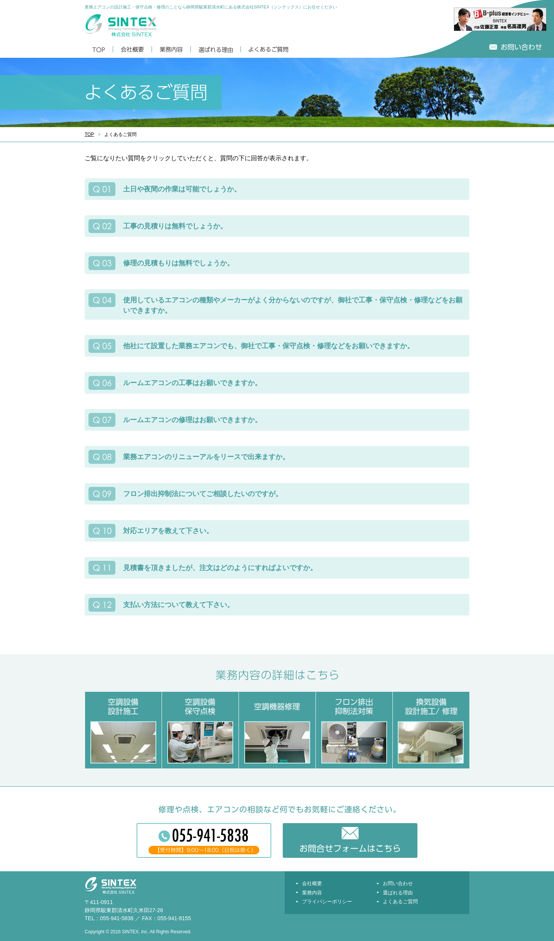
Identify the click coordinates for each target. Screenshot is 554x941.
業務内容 (312, 893)
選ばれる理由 (398, 893)
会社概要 (312, 883)
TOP (89, 134)
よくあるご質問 (400, 901)
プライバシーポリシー (327, 901)
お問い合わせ (398, 883)
